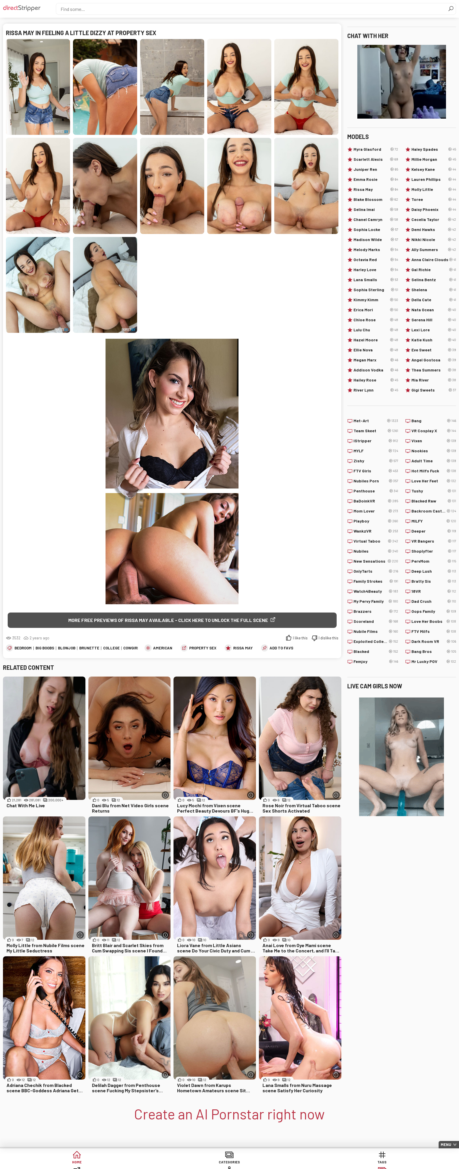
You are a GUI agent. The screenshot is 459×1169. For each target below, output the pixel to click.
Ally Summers (433, 249)
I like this (300, 638)
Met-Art (375, 420)
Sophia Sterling (375, 289)
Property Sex (202, 649)
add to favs (281, 649)
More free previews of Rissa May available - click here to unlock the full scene (168, 620)
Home (94, 1162)
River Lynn (375, 390)
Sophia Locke (375, 229)
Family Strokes (375, 581)
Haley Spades (433, 149)
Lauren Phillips (433, 179)
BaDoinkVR (375, 501)
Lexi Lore (433, 329)
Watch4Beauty (375, 591)
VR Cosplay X (433, 430)
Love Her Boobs (433, 621)
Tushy (433, 491)
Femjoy (375, 661)
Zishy (375, 460)
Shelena (433, 289)
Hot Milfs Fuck (433, 470)
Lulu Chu (375, 329)
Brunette (89, 649)
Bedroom (23, 649)
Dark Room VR (433, 641)
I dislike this (328, 638)
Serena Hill (433, 319)
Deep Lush (433, 571)
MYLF (375, 450)
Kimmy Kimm (375, 299)
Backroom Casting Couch (433, 511)
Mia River (433, 380)
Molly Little (433, 189)
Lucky (320, 1162)
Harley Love (375, 269)
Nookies (433, 450)
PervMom (433, 561)
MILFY (433, 521)
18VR (433, 591)
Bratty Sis (433, 581)
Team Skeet (375, 430)
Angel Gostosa (433, 360)
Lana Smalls (375, 279)
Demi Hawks (433, 229)
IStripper (375, 440)
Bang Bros (433, 651)
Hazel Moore (375, 339)
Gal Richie (433, 269)
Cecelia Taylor (433, 219)
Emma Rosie (375, 179)
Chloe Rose (375, 319)
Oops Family (433, 611)
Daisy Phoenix (433, 209)
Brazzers (375, 611)
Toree (433, 199)
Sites (229, 1162)
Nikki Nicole (433, 239)
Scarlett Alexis (375, 159)
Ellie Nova (375, 349)
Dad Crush (433, 601)
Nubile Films (375, 631)
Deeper (433, 531)
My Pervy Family (375, 601)
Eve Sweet (433, 349)
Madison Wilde (375, 239)
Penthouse (375, 491)
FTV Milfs (433, 631)
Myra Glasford (375, 149)
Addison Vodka (375, 370)
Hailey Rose (375, 380)
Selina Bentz (433, 279)
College (111, 649)
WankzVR (375, 531)
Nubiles (375, 551)
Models (275, 1162)
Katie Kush (433, 339)
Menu (446, 1144)
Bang (433, 420)
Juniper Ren (375, 169)
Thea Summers (433, 370)
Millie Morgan (433, 159)
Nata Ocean (433, 309)
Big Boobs (44, 649)
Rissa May (243, 649)
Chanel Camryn (375, 219)
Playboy (375, 521)
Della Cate (433, 299)
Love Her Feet (433, 480)
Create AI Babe (365, 1162)
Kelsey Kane (433, 169)
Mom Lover (375, 511)
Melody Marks (375, 249)
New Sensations (375, 561)
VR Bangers (433, 541)
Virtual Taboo (375, 541)
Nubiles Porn (375, 480)
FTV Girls (375, 470)
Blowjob (66, 649)
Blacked (375, 651)
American (162, 649)
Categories (139, 1162)
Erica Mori (375, 309)
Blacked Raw (433, 501)
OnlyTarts (375, 571)
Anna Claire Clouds (433, 259)
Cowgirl (131, 649)
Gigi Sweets (433, 390)
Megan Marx (375, 360)
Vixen (433, 440)
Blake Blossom (375, 199)
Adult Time (433, 460)
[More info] (165, 796)
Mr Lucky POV (433, 661)
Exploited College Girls (375, 641)
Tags (184, 1162)
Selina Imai (375, 209)
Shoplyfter (433, 551)
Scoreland (375, 621)
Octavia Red (375, 259)
